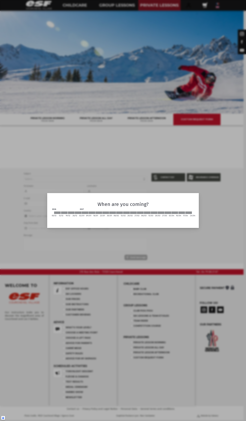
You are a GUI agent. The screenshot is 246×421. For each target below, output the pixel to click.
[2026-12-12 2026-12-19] (64, 212)
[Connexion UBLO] (3, 418)
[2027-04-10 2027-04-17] (181, 212)
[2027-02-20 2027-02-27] (133, 212)
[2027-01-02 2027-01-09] (85, 212)
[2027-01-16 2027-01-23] (99, 212)
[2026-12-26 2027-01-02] (78, 212)
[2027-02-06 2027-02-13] (119, 212)
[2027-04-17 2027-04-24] (188, 212)
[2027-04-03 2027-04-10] (175, 212)
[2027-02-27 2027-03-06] (140, 212)
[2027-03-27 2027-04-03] (168, 212)
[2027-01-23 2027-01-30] (105, 212)
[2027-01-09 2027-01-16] (92, 212)
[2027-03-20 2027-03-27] (161, 212)
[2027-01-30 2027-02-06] (112, 212)
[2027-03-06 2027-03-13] (147, 212)
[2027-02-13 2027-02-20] (126, 212)
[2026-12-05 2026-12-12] (57, 212)
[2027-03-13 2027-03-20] (154, 212)
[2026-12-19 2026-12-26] (71, 212)
